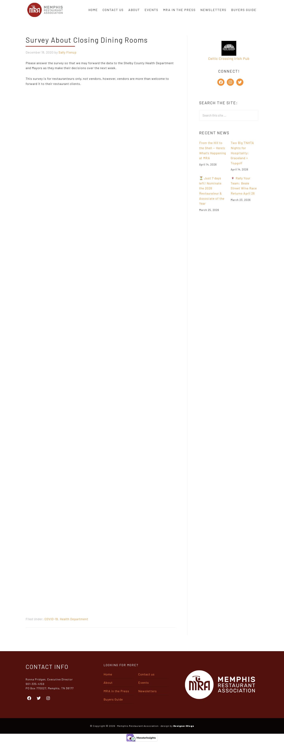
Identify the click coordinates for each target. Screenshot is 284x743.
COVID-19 (51, 619)
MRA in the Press (116, 691)
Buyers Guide (113, 699)
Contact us (146, 674)
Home (108, 674)
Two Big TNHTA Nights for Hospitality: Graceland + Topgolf (242, 153)
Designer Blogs (183, 725)
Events (143, 682)
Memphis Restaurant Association (45, 10)
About (108, 682)
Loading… (89, 350)
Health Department (74, 619)
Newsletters (147, 691)
